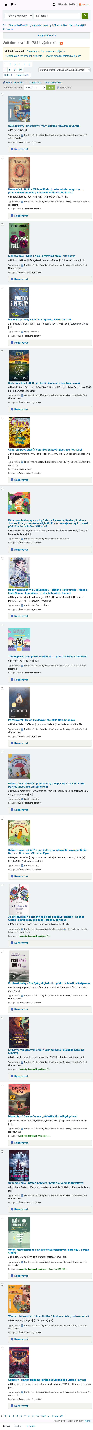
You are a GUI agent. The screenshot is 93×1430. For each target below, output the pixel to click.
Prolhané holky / (49, 983)
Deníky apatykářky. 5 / (48, 591)
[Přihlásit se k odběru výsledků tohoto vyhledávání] (61, 43)
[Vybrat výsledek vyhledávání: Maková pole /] (2, 224)
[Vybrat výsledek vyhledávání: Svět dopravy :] (2, 94)
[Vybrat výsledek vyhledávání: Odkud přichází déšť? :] (2, 752)
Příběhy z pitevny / (39, 319)
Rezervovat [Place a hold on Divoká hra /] (19, 1142)
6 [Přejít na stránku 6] (29, 64)
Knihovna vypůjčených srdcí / (46, 1051)
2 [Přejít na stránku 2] (10, 64)
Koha (88, 1420)
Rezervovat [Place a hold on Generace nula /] (19, 1209)
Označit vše (35, 82)
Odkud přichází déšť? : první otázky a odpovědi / (46, 785)
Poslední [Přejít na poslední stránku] (23, 75)
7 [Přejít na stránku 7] (5, 69)
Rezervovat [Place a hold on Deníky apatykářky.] (19, 616)
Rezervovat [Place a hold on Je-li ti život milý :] (19, 942)
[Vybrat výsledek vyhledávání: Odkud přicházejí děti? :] (2, 819)
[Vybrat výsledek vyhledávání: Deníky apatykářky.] (2, 558)
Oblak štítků (60, 25)
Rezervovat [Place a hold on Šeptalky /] (19, 1405)
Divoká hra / (43, 1116)
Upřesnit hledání (47, 35)
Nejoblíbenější (77, 25)
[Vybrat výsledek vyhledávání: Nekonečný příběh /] (2, 158)
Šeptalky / (47, 1379)
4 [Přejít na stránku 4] (20, 64)
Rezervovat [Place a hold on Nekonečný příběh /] (19, 215)
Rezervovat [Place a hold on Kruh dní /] (19, 409)
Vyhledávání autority (40, 25)
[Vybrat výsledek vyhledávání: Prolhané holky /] (2, 952)
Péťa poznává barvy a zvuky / (49, 523)
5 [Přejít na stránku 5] (24, 64)
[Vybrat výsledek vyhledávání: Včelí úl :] (2, 1285)
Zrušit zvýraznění (13, 82)
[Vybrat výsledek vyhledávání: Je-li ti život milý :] (2, 885)
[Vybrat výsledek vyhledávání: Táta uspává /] (2, 625)
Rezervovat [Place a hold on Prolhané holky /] (19, 1009)
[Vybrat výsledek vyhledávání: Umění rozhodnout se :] (2, 1218)
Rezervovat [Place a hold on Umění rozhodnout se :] (19, 1275)
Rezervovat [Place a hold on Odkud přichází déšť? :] (19, 809)
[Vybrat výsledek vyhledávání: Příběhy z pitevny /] (2, 288)
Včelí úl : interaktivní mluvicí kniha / (48, 1316)
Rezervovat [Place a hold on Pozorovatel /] (19, 743)
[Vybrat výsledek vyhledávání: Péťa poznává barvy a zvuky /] (2, 489)
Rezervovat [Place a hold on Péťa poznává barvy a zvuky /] (19, 549)
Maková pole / (41, 256)
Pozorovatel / (41, 719)
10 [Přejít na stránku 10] (20, 69)
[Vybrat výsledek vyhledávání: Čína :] (2, 418)
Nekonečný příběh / (45, 191)
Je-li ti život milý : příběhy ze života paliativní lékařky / (46, 918)
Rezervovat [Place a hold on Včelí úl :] (19, 1339)
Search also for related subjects (63, 56)
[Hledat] (85, 16)
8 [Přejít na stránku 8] (10, 69)
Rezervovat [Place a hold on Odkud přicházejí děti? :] (19, 876)
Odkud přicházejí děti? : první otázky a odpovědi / (47, 852)
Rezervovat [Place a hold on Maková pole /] (19, 279)
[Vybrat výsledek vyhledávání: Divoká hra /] (2, 1085)
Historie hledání (67, 4)
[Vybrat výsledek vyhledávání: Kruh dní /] (2, 351)
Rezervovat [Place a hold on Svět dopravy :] (19, 149)
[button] (13, 4)
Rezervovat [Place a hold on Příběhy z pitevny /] (19, 342)
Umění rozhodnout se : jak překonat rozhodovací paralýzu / (48, 1251)
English (31, 1426)
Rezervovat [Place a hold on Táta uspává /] (19, 679)
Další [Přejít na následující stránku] (8, 75)
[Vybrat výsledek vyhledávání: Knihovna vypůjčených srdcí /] (2, 1018)
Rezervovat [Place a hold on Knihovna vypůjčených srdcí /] (19, 1076)
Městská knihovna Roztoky (6, 4)
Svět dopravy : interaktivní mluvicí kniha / (43, 125)
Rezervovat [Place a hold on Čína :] (19, 479)
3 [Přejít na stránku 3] (15, 64)
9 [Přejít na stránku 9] (15, 69)
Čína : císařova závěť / (45, 449)
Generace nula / (45, 1183)
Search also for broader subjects (24, 56)
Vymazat (84, 4)
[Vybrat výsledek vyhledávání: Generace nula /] (2, 1151)
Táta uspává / (47, 656)
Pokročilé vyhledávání (14, 25)
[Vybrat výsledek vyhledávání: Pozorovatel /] (2, 688)
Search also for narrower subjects (46, 51)
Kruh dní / (44, 383)
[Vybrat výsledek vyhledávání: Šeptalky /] (2, 1348)
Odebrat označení (53, 82)
